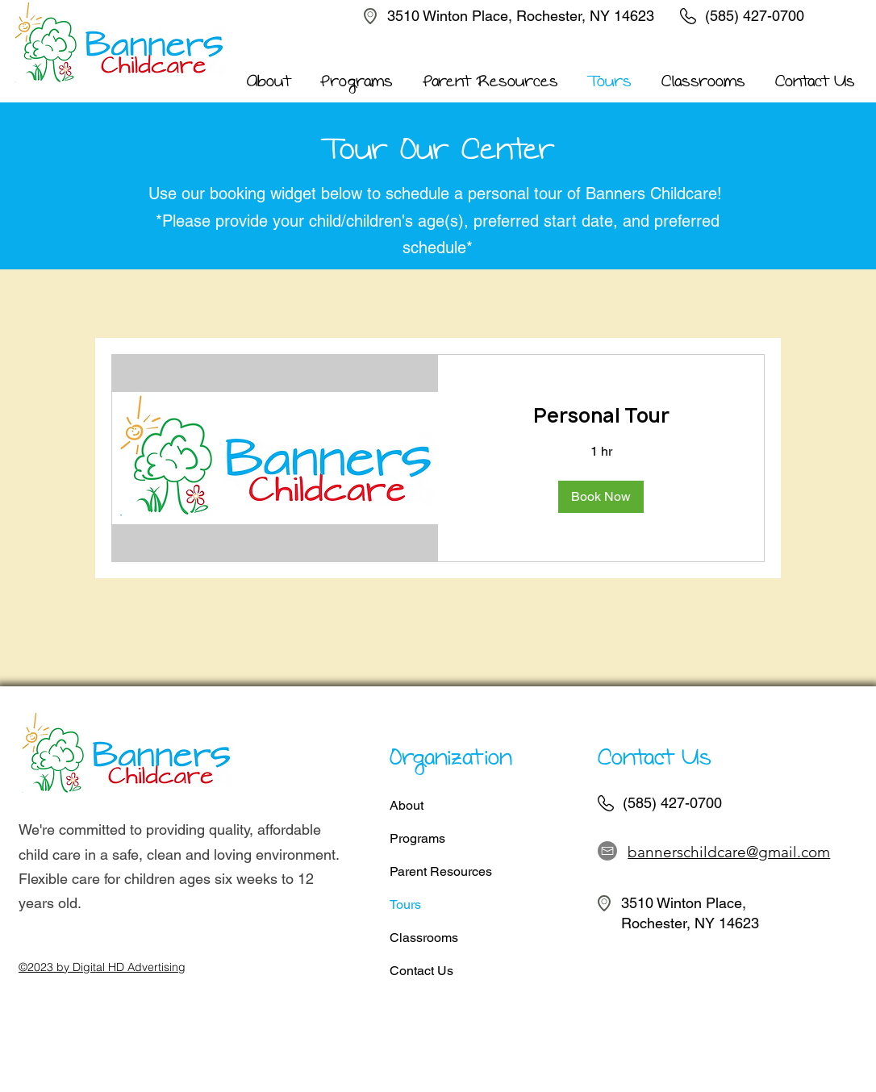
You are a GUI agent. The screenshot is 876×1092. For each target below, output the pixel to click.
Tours (405, 904)
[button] (601, 497)
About (406, 805)
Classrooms (424, 937)
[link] (600, 416)
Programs (417, 838)
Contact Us (421, 970)
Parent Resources (441, 871)
